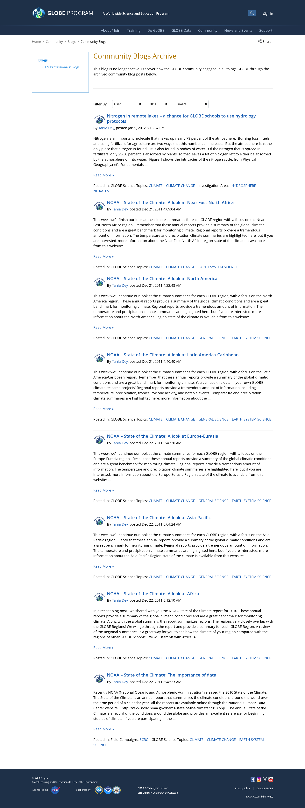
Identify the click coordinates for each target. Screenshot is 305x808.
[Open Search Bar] (252, 13)
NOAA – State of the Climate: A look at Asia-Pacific (159, 518)
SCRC (144, 739)
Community (54, 41)
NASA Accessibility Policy (259, 796)
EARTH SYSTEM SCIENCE (218, 267)
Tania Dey (106, 127)
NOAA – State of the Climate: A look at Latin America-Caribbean (173, 355)
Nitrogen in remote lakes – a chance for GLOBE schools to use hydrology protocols (181, 118)
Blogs (72, 41)
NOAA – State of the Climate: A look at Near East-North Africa (170, 202)
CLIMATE (156, 185)
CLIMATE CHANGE (181, 185)
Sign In (268, 13)
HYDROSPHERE (244, 185)
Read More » (103, 175)
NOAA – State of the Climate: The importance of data (161, 675)
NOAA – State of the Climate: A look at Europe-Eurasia (162, 436)
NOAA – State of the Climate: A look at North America (162, 278)
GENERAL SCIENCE (213, 338)
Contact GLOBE (265, 788)
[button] (265, 41)
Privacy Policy (242, 788)
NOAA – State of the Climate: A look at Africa (153, 594)
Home (36, 41)
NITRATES (101, 190)
